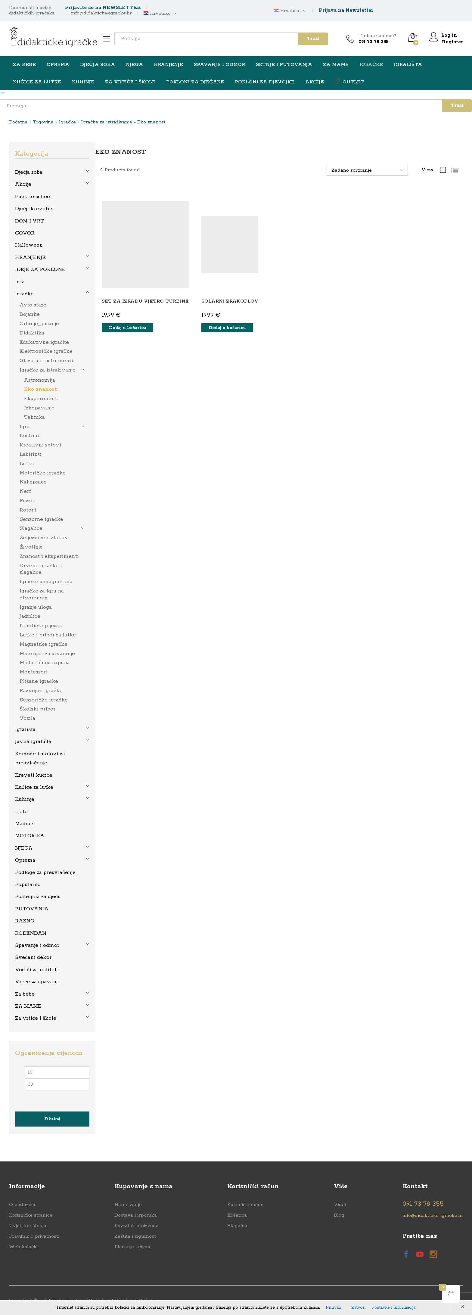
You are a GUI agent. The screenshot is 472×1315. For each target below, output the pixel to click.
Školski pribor (37, 708)
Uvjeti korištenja (27, 1225)
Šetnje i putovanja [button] (284, 64)
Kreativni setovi (40, 444)
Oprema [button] (58, 64)
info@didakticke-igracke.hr (101, 13)
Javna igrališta (33, 741)
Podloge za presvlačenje (45, 872)
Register (452, 42)
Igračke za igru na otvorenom (42, 594)
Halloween (29, 244)
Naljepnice (33, 481)
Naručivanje (128, 1204)
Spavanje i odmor (37, 945)
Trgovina (43, 122)
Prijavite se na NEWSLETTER (103, 8)
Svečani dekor (33, 957)
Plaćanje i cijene (133, 1246)
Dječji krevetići (34, 208)
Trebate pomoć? (377, 36)
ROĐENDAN (30, 933)
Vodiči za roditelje (38, 969)
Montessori (34, 671)
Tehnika (34, 417)
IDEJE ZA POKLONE (40, 269)
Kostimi (29, 435)
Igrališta (25, 729)
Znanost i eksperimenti (49, 556)
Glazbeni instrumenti (46, 360)
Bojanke (30, 314)
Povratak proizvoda (136, 1225)
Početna (18, 122)
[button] (128, 327)
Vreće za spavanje (38, 981)
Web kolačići (24, 1246)
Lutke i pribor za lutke (48, 634)
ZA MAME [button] (336, 64)
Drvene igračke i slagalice (41, 569)
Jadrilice (30, 616)
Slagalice (31, 528)
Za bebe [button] (24, 64)
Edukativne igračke (44, 342)
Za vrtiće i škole (35, 1018)
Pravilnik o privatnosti (34, 1236)
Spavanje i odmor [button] (219, 64)
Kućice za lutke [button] (37, 82)
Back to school (33, 196)
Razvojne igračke (41, 690)
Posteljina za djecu (38, 896)
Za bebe (25, 993)
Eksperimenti (41, 398)
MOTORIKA (29, 835)
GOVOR (25, 232)
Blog (339, 1215)
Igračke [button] (371, 64)
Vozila (27, 718)
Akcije (314, 82)
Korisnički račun (245, 1204)
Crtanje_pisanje (39, 323)
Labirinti (31, 454)
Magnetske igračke (43, 644)
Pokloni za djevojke (264, 82)
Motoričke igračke (43, 472)
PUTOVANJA (31, 908)
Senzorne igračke (41, 519)
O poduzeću (23, 1204)
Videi (340, 1204)
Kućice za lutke (34, 787)
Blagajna (237, 1225)
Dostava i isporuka (135, 1215)
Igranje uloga (36, 607)
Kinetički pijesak (41, 625)
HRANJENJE (30, 257)
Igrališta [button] (408, 64)
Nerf (25, 491)
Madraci (25, 823)
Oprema (25, 859)
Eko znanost (40, 389)
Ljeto (21, 811)
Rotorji (28, 509)
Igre (25, 426)
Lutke (27, 463)
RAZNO (24, 920)
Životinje (31, 546)
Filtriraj (52, 1118)
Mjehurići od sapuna (45, 662)
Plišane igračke (39, 681)
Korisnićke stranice (30, 1215)
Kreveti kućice (33, 775)
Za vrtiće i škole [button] (130, 82)
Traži (313, 39)
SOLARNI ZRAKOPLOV (229, 301)
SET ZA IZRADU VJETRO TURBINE (145, 301)
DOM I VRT (29, 220)
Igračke (67, 122)
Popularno (28, 884)
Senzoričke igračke (44, 699)
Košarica (237, 1215)
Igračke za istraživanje (106, 122)
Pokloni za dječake (195, 82)
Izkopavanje (39, 407)
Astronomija (39, 380)
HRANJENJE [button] (168, 64)
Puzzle (28, 500)
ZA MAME (28, 1006)
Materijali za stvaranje (47, 653)
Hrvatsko (157, 13)
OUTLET (349, 81)
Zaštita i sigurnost (135, 1236)
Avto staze (33, 304)
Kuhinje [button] (83, 82)
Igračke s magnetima (46, 581)
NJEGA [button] (134, 64)
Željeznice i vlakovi (45, 537)
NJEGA (24, 847)
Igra (20, 281)
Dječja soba (28, 172)
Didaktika (32, 332)
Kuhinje (24, 799)
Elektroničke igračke (46, 351)
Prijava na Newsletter (346, 10)
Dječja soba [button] (97, 64)
